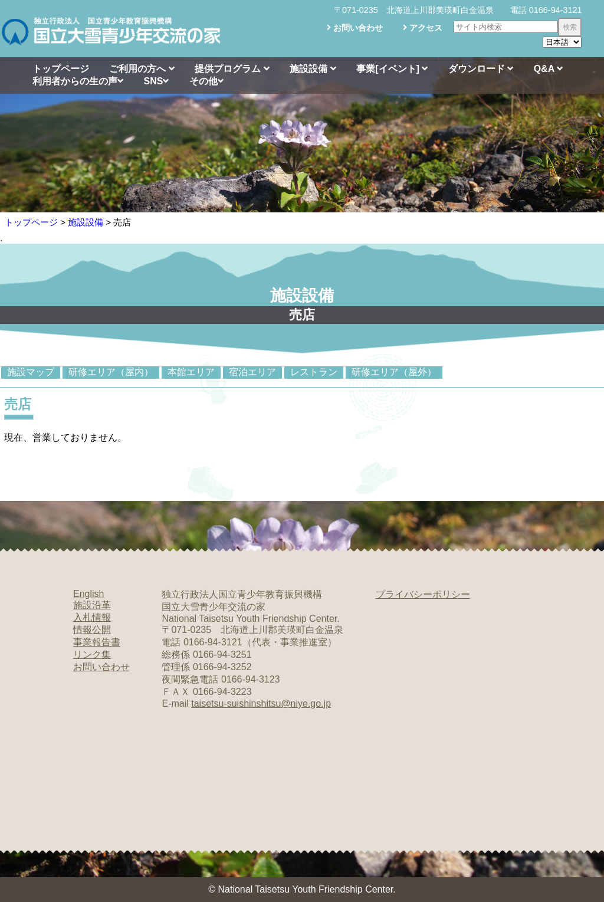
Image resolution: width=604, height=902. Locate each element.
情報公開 (92, 630)
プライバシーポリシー (423, 594)
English (88, 594)
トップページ (60, 69)
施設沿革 (92, 605)
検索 (570, 27)
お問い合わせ (355, 27)
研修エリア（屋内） (110, 372)
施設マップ (30, 372)
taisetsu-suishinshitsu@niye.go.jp (261, 703)
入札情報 (92, 617)
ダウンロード (480, 69)
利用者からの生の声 (77, 81)
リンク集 (92, 655)
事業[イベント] (392, 69)
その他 (206, 81)
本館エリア (191, 372)
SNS (156, 81)
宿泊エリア (252, 372)
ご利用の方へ (141, 69)
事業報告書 (96, 642)
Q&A (548, 69)
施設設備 (313, 69)
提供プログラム (232, 69)
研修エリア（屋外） (394, 372)
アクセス (422, 27)
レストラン (313, 372)
